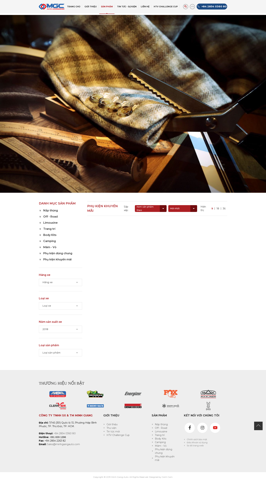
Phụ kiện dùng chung (163, 451)
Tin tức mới (113, 431)
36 (224, 208)
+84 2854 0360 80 (65, 433)
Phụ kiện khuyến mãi (165, 458)
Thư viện (111, 427)
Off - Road (161, 427)
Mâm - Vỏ (161, 445)
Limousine (161, 431)
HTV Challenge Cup (118, 435)
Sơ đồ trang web (195, 445)
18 (217, 208)
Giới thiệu (112, 424)
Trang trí (160, 435)
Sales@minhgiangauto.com (63, 444)
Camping (160, 442)
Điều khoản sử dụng (197, 442)
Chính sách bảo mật (197, 439)
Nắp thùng (161, 424)
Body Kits (160, 438)
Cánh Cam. (167, 477)
